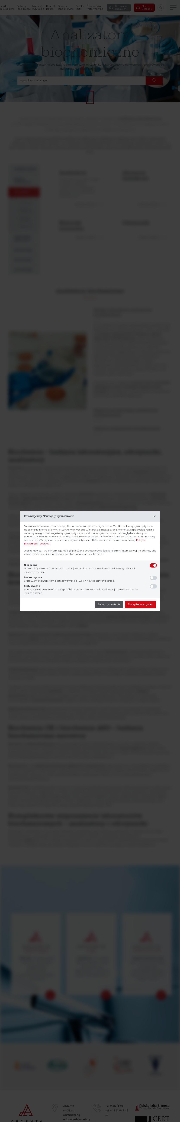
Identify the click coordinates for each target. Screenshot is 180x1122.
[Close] (154, 516)
